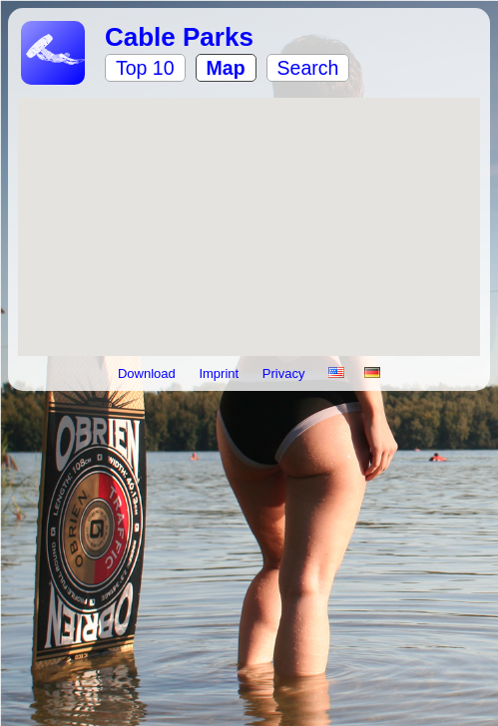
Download (148, 373)
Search (308, 68)
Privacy (285, 373)
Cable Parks (179, 37)
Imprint (220, 373)
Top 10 (145, 68)
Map (226, 68)
